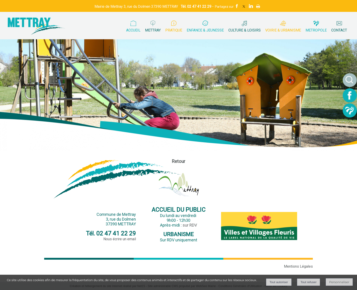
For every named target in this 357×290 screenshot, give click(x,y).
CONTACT (339, 30)
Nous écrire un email (119, 239)
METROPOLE (316, 30)
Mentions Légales (298, 266)
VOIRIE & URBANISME (283, 30)
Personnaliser (339, 282)
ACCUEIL (133, 30)
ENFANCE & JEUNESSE (205, 30)
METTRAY (153, 30)
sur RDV (190, 225)
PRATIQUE (173, 30)
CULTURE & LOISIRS (244, 30)
